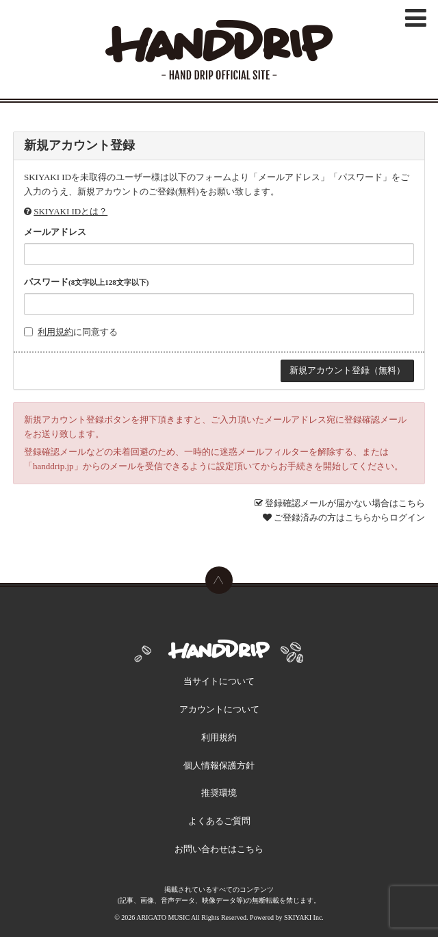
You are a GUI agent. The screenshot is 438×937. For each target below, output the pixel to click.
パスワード (86, 282)
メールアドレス (55, 232)
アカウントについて (219, 709)
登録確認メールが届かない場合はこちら (345, 503)
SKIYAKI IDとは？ (70, 211)
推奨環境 (219, 793)
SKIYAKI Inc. (304, 917)
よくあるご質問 (219, 821)
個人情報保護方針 (219, 765)
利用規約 (55, 332)
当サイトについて (219, 681)
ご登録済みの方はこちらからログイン (349, 517)
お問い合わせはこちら (219, 849)
